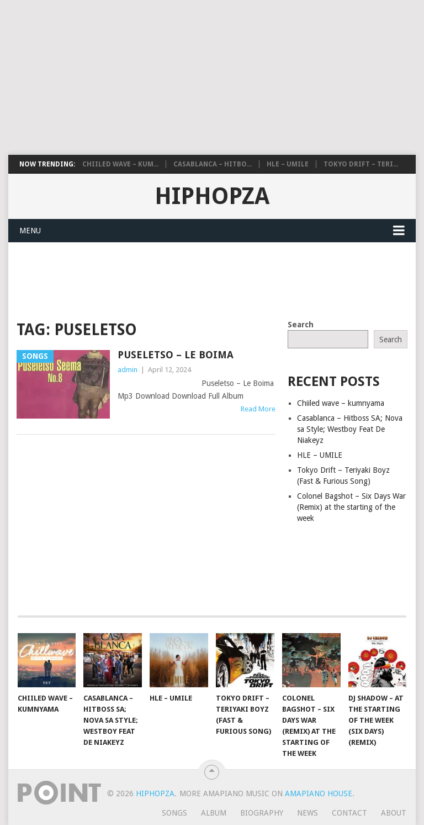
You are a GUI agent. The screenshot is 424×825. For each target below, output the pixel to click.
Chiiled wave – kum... (120, 164)
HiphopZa (212, 196)
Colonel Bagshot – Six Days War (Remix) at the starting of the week (351, 507)
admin (127, 369)
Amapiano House (318, 793)
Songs (174, 812)
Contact (349, 812)
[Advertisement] (212, 77)
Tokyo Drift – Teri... (361, 164)
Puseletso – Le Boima (176, 355)
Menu (30, 230)
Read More (258, 409)
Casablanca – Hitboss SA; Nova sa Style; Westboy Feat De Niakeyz (349, 429)
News (307, 812)
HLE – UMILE (288, 164)
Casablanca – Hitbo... (212, 164)
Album (213, 812)
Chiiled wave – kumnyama (340, 403)
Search (301, 324)
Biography (261, 812)
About (393, 812)
